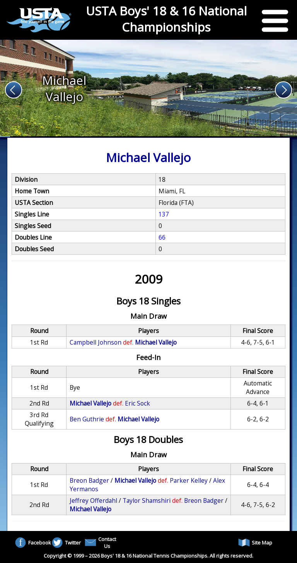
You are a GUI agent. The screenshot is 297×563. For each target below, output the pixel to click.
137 (164, 214)
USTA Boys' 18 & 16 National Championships (166, 19)
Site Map (255, 542)
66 (162, 237)
